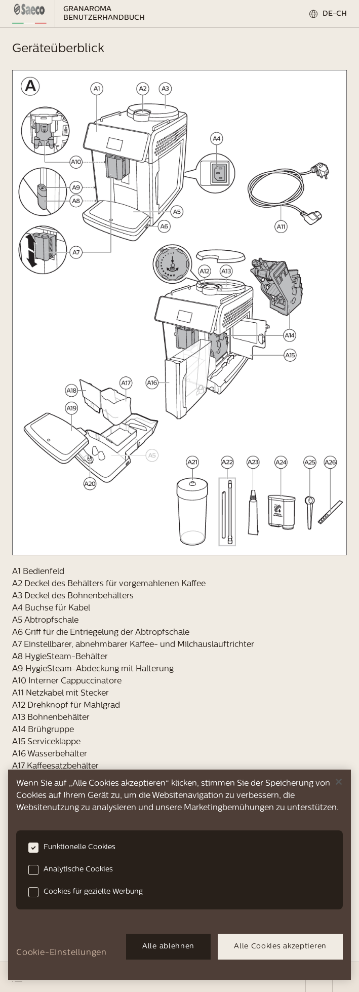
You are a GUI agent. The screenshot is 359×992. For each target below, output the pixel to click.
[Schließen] (339, 782)
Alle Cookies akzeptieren (280, 946)
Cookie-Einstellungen (61, 953)
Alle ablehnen (168, 946)
